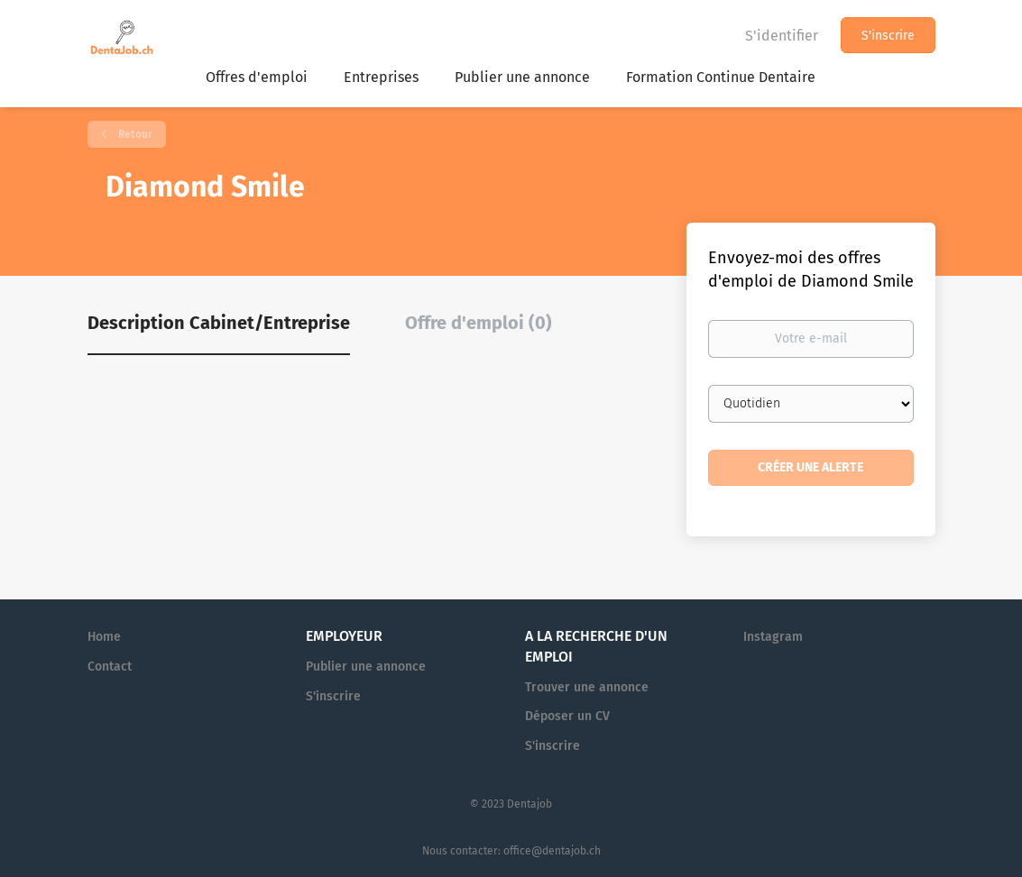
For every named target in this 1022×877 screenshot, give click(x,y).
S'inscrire (888, 35)
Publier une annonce (366, 666)
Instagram (773, 636)
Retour (133, 134)
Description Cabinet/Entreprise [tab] (218, 322)
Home (104, 636)
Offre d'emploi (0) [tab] (478, 322)
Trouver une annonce (587, 687)
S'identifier (781, 35)
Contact (109, 666)
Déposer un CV (567, 716)
